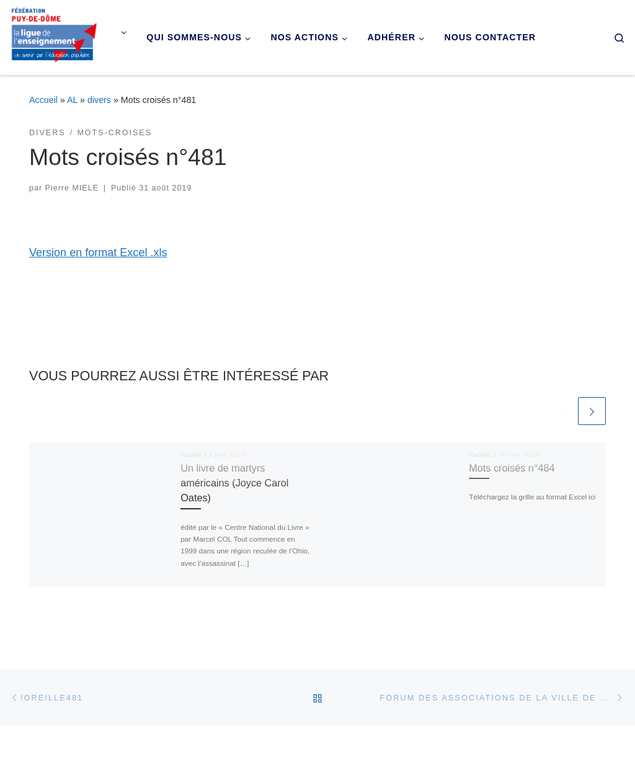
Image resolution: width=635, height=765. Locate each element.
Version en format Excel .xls (98, 252)
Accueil (43, 100)
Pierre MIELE (72, 188)
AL (72, 100)
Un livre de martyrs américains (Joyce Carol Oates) (234, 483)
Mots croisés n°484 (511, 467)
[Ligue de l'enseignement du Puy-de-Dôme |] (54, 35)
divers (99, 100)
